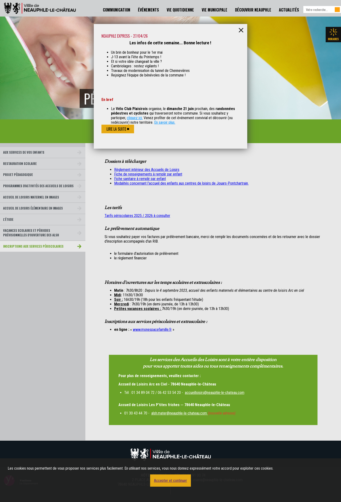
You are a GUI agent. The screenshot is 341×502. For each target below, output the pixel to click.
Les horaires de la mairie (333, 34)
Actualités (289, 10)
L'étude (8, 219)
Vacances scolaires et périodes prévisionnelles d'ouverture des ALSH (31, 232)
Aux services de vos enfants (23, 152)
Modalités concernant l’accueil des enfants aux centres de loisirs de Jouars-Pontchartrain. (181, 183)
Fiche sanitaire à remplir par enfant (140, 178)
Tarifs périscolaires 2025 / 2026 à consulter (137, 215)
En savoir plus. (164, 122)
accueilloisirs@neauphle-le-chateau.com (214, 392)
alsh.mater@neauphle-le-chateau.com (179, 413)
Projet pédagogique (18, 174)
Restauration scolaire (20, 163)
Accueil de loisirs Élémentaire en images (33, 208)
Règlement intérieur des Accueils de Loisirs (146, 169)
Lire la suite (116, 129)
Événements (148, 10)
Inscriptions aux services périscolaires (33, 246)
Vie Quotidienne (180, 10)
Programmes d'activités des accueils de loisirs (38, 186)
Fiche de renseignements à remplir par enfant (148, 174)
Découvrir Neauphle (253, 10)
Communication (116, 10)
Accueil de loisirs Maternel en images (31, 197)
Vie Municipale (214, 10)
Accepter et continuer (170, 480)
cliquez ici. (135, 118)
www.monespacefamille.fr (152, 329)
